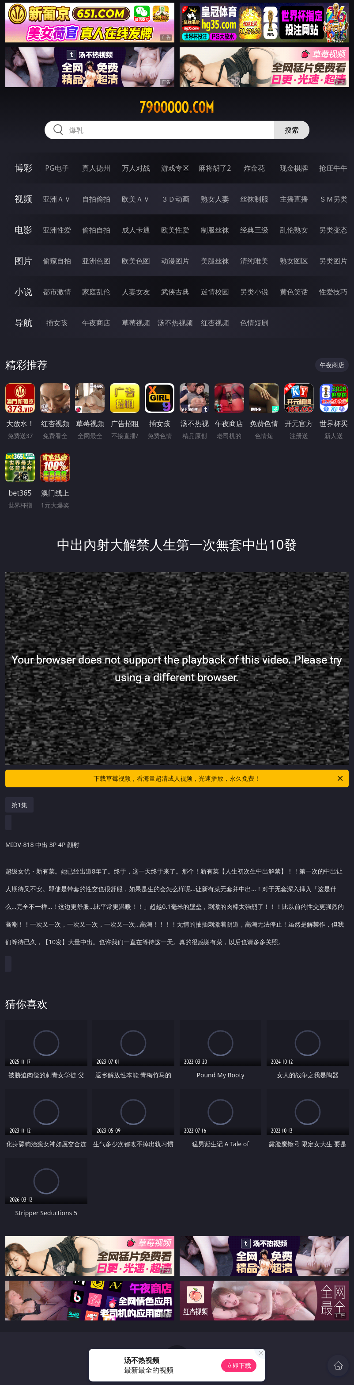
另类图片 (333, 261)
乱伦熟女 (294, 230)
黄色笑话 (294, 292)
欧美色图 (136, 261)
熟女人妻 (215, 199)
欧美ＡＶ (136, 199)
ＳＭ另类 (333, 199)
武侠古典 (175, 292)
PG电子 (56, 168)
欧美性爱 (175, 230)
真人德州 (96, 168)
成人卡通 (136, 230)
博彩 (23, 168)
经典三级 (254, 230)
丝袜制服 (254, 199)
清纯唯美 (254, 261)
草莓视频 (136, 323)
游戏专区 (175, 168)
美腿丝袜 (215, 261)
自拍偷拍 (96, 199)
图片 (23, 261)
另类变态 (333, 230)
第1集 (19, 805)
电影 (23, 230)
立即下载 (238, 1365)
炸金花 (254, 168)
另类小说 (254, 292)
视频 (23, 199)
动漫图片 (175, 261)
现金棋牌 (294, 168)
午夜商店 (96, 323)
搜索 (292, 130)
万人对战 (136, 168)
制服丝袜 (215, 230)
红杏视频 (215, 323)
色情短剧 (254, 323)
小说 (23, 292)
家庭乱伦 (96, 292)
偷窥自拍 (57, 261)
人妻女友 (136, 292)
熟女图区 (294, 261)
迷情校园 (215, 292)
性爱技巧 (333, 292)
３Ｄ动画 (175, 199)
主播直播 (294, 199)
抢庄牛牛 (333, 168)
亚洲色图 (96, 261)
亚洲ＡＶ (57, 199)
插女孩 (57, 323)
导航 (23, 322)
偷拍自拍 (96, 230)
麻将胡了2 (215, 168)
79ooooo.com (176, 107)
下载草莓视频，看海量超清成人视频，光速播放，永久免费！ (219, 778)
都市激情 (57, 292)
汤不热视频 (175, 323)
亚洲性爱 (57, 230)
